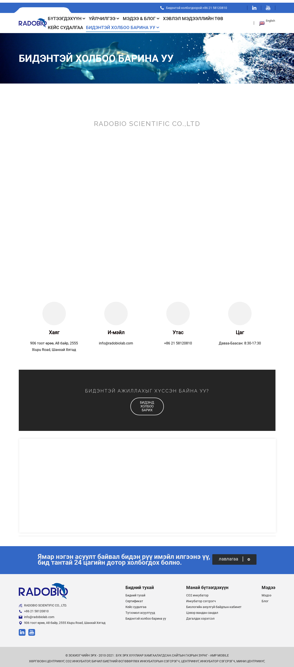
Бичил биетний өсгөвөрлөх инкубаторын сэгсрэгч (136, 658)
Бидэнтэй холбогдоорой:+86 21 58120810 (195, 5)
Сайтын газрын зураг (190, 652)
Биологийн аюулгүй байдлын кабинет (214, 604)
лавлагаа (234, 556)
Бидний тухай (135, 592)
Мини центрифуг (250, 658)
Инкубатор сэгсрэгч (201, 598)
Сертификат (134, 598)
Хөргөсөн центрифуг (46, 658)
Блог (265, 598)
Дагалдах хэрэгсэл (200, 616)
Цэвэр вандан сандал (202, 610)
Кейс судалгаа (65, 24)
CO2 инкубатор (197, 592)
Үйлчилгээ (104, 16)
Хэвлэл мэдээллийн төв (193, 16)
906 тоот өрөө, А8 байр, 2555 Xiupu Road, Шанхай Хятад (62, 620)
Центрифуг (190, 658)
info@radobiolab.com (36, 614)
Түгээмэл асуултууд (140, 610)
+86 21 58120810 (34, 608)
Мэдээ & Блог (141, 16)
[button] (147, 404)
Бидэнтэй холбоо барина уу (123, 24)
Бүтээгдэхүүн (67, 16)
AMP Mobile (219, 652)
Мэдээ (266, 592)
